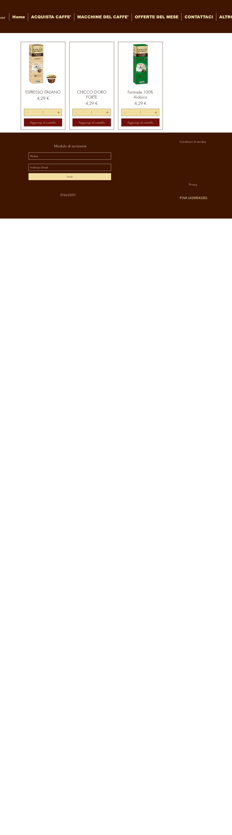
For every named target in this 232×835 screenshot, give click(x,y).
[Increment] (58, 112)
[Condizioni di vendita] (193, 142)
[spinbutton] (43, 112)
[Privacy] (193, 184)
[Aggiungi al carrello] (43, 122)
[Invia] (69, 176)
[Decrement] (26, 112)
